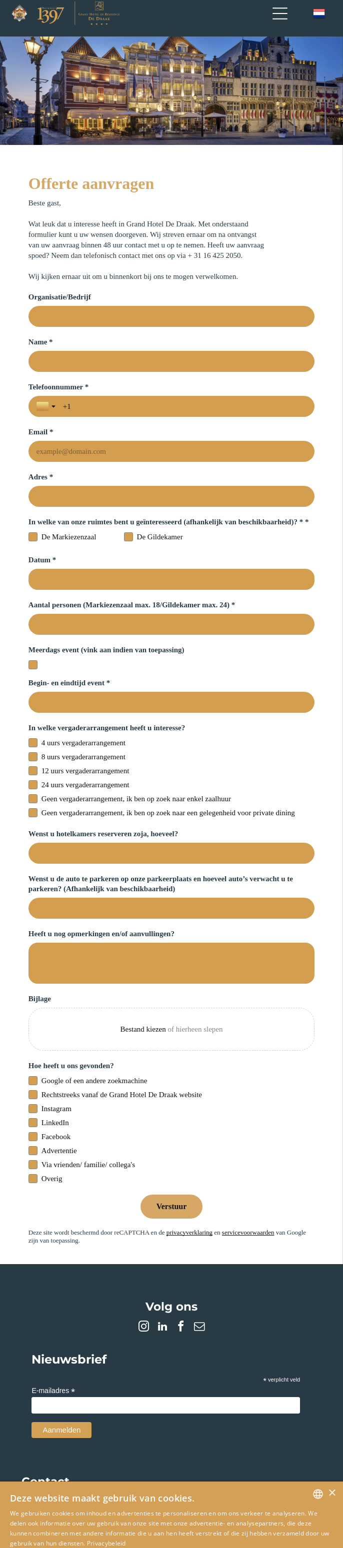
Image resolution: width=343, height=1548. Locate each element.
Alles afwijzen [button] (254, 1528)
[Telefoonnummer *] (110, 406)
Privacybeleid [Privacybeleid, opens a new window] (106, 1498)
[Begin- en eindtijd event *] (171, 657)
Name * (40, 342)
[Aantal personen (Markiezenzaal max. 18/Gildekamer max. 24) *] (171, 579)
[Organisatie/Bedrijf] (171, 316)
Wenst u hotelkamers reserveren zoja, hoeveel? (103, 789)
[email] (200, 1283)
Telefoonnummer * (58, 387)
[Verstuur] (171, 1162)
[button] (171, 1509)
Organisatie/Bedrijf (59, 297)
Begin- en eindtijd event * (69, 638)
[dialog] (171, 1492)
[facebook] (181, 1283)
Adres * (40, 432)
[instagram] (144, 1283)
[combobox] (318, 1449)
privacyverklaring (189, 1187)
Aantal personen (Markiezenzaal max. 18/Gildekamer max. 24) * (131, 560)
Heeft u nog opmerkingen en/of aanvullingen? (101, 889)
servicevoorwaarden (248, 1187)
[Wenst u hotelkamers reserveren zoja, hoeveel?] (171, 808)
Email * (189, 387)
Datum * (42, 515)
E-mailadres (53, 1346)
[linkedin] (162, 1283)
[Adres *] (171, 451)
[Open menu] (280, 13)
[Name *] (171, 361)
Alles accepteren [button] (93, 1528)
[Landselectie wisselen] (47, 406)
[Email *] (245, 406)
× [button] (332, 1448)
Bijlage (39, 954)
